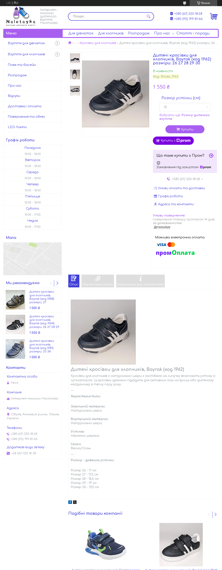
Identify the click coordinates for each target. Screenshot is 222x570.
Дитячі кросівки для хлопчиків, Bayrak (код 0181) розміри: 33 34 (41, 346)
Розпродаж (139, 33)
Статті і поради (192, 33)
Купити (187, 129)
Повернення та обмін (26, 117)
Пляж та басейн (22, 65)
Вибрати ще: (184, 117)
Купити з (176, 141)
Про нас (162, 33)
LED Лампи (17, 127)
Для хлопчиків (111, 33)
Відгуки (14, 96)
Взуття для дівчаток (26, 43)
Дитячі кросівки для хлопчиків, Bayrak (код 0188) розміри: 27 (41, 297)
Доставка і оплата (24, 106)
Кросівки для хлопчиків (98, 43)
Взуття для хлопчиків (26, 54)
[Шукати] (148, 16)
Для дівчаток (80, 33)
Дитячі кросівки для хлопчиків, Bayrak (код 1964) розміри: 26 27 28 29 (44, 322)
